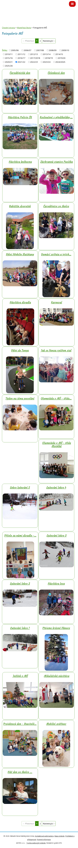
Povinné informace (44, 839)
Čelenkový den (56, 72)
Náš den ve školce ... (20, 772)
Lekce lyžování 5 (20, 487)
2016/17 (21, 58)
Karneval (56, 302)
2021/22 (21, 62)
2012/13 (34, 54)
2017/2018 (35, 58)
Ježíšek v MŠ (20, 676)
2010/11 (9, 54)
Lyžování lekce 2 (20, 583)
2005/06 (15, 50)
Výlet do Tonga (20, 350)
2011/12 (21, 54)
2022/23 (34, 62)
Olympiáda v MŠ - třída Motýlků (56, 444)
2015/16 (9, 58)
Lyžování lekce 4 (56, 487)
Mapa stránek (59, 836)
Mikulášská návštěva (56, 676)
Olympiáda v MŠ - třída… (56, 398)
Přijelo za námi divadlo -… (20, 535)
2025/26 (9, 65)
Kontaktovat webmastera (44, 836)
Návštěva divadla (20, 302)
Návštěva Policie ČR (20, 117)
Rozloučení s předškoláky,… (56, 117)
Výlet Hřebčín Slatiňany (20, 254)
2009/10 (65, 50)
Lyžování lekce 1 (20, 628)
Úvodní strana (8, 27)
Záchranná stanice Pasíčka (56, 161)
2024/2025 (60, 62)
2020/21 (9, 62)
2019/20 (61, 58)
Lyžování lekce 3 (57, 535)
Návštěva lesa (56, 583)
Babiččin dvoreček (20, 206)
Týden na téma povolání (20, 398)
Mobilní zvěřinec (56, 723)
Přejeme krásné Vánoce (56, 628)
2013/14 (46, 54)
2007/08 (40, 50)
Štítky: (5, 50)
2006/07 (27, 50)
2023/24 (46, 62)
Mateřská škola (24, 27)
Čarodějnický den (20, 72)
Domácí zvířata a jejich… (56, 254)
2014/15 (59, 54)
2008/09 (52, 50)
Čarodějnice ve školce (56, 206)
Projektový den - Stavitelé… (20, 723)
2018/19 (49, 58)
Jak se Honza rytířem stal (56, 350)
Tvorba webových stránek (36, 843)
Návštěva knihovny (20, 161)
